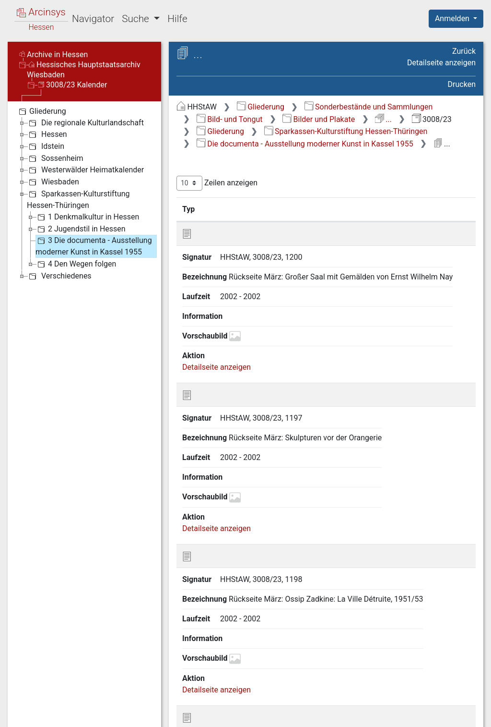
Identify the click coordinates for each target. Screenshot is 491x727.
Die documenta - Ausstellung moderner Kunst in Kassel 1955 (305, 143)
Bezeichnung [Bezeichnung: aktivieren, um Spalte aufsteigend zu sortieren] (301, 209)
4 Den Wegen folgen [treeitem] (75, 264)
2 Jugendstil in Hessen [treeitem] (80, 229)
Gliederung (260, 106)
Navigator (93, 18)
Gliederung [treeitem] (41, 111)
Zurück (464, 51)
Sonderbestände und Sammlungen (368, 106)
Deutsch (57, 707)
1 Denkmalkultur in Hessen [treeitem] (87, 217)
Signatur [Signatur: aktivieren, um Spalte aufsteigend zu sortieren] (232, 209)
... (383, 119)
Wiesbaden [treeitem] (53, 182)
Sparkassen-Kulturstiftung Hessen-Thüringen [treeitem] (78, 199)
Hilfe (177, 18)
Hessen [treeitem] (47, 134)
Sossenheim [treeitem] (55, 158)
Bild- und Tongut (230, 119)
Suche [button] (137, 18)
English (22, 707)
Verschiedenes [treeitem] (59, 276)
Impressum (459, 714)
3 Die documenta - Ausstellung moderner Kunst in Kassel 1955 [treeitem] (93, 245)
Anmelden (453, 18)
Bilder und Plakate (318, 119)
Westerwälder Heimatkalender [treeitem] (85, 170)
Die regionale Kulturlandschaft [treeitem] (85, 123)
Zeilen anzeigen (216, 183)
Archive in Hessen (53, 54)
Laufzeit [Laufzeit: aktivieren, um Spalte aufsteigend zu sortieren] (383, 209)
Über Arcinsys (243, 714)
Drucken (462, 84)
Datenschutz (315, 714)
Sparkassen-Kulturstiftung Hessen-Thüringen (346, 131)
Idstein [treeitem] (45, 146)
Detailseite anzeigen (441, 62)
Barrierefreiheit (388, 714)
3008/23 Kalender (72, 84)
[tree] (84, 193)
